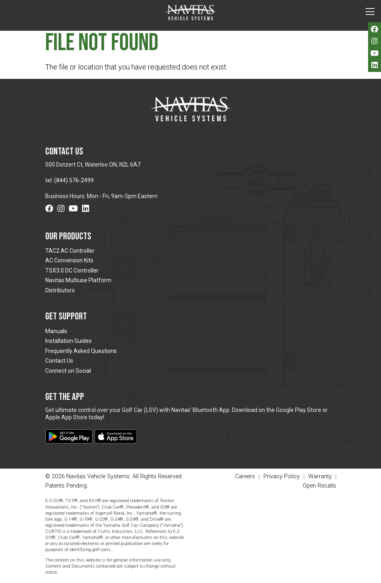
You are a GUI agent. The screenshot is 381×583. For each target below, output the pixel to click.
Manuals (56, 331)
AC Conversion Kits (69, 260)
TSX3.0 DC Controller (72, 270)
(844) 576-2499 (74, 180)
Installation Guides (68, 341)
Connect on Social (68, 371)
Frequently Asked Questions (81, 351)
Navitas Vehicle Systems (190, 12)
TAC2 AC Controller (70, 250)
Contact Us (59, 360)
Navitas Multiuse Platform (78, 280)
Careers (245, 476)
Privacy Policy (281, 476)
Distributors (60, 290)
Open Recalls (319, 485)
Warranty (320, 476)
